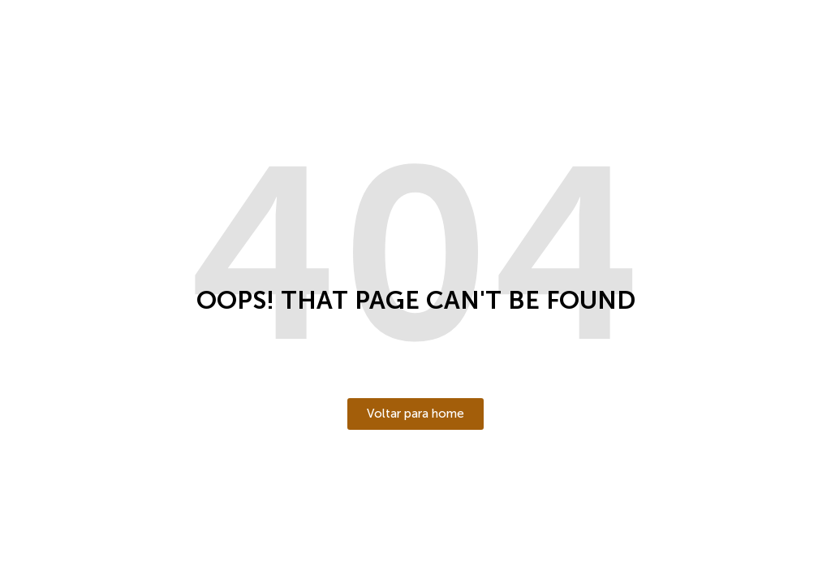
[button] (415, 414)
